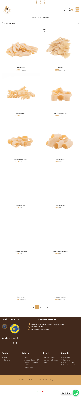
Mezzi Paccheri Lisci (60, 114)
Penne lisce (21, 68)
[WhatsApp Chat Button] (76, 393)
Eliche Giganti (21, 114)
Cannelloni (21, 298)
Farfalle (60, 68)
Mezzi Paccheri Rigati (60, 252)
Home (34, 17)
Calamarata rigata (20, 160)
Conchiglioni (60, 206)
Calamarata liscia (21, 252)
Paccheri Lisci (21, 206)
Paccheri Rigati (60, 160)
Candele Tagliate (60, 298)
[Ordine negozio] (77, 23)
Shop (39, 17)
